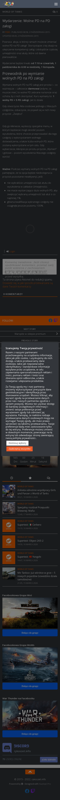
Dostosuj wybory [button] (17, 446)
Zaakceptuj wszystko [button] (19, 451)
